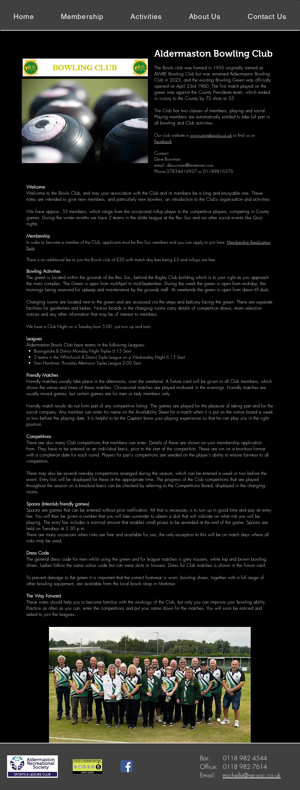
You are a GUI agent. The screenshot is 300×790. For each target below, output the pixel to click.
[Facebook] (127, 766)
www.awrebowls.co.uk (211, 135)
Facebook (163, 141)
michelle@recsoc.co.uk (252, 775)
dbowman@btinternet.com (190, 165)
